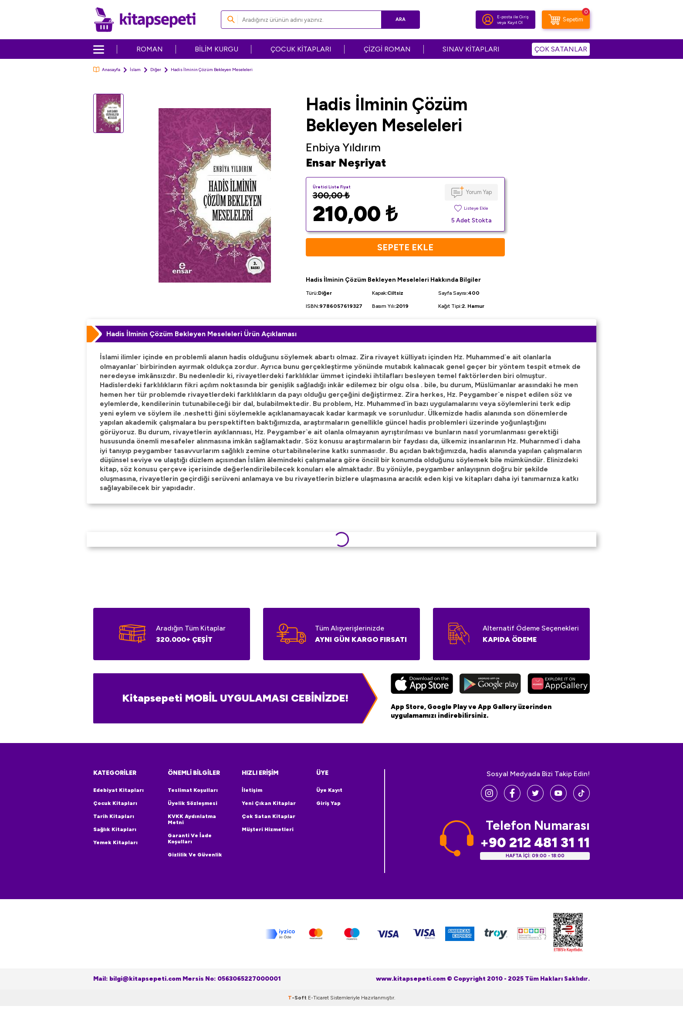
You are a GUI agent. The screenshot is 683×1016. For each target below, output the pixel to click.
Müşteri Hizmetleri (268, 829)
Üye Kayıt (329, 790)
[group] (215, 195)
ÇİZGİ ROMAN (387, 49)
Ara (401, 19)
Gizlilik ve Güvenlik (195, 855)
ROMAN (149, 49)
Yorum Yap (479, 192)
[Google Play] (490, 684)
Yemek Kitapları (115, 842)
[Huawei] (558, 684)
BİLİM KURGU (216, 49)
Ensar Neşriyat (346, 163)
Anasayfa (106, 69)
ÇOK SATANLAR (560, 49)
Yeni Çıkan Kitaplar (269, 803)
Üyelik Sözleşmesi (192, 803)
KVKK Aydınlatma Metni (192, 819)
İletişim (252, 790)
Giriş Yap (328, 803)
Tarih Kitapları (113, 816)
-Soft (298, 998)
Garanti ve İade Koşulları (190, 838)
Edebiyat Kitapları (118, 790)
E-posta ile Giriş (513, 17)
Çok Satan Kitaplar (268, 816)
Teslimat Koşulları (193, 790)
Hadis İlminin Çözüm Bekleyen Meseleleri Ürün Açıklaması (201, 334)
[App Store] (422, 684)
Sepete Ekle (405, 247)
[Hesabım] (488, 19)
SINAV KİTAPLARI (471, 49)
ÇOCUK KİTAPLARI (300, 49)
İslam (135, 69)
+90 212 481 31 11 (535, 843)
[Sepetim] (565, 19)
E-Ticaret (318, 998)
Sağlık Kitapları (114, 829)
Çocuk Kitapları (115, 803)
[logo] (144, 20)
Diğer (155, 69)
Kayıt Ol (515, 22)
